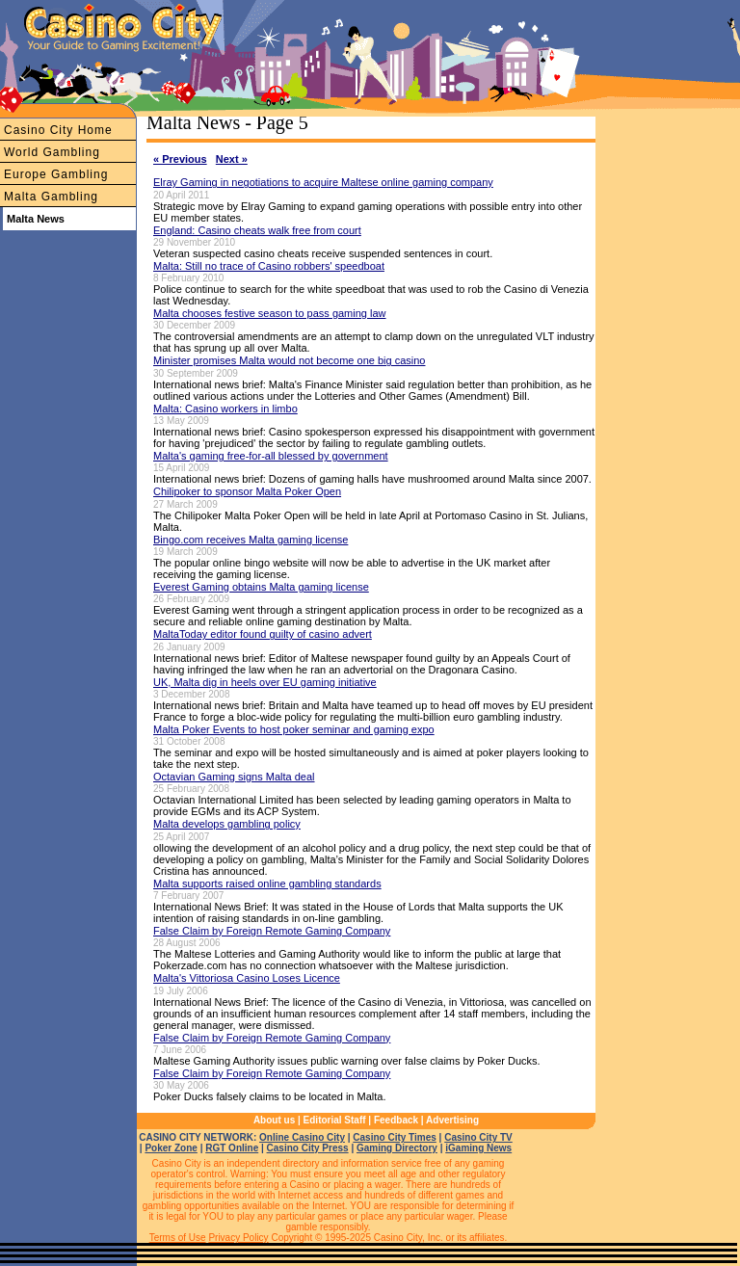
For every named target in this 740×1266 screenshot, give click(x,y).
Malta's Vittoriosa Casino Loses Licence (246, 978)
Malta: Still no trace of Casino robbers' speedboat (268, 266)
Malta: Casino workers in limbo (225, 408)
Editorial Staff (335, 1120)
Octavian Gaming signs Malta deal (234, 776)
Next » (232, 159)
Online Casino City (302, 1137)
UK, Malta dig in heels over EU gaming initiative (265, 682)
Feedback (396, 1120)
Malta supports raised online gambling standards (267, 883)
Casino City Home (58, 130)
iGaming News (478, 1148)
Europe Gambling (56, 174)
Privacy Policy (238, 1237)
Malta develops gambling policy (227, 824)
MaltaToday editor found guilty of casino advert (262, 634)
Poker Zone (171, 1148)
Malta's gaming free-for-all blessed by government (270, 456)
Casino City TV (478, 1137)
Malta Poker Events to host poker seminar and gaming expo (294, 729)
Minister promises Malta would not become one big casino (289, 360)
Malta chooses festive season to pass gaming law (269, 313)
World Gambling (52, 152)
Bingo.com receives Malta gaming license (250, 539)
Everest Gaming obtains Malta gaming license (261, 587)
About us (274, 1120)
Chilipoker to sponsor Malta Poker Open (247, 491)
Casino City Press (308, 1148)
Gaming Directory (397, 1148)
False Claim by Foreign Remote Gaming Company (271, 930)
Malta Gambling (51, 196)
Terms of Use (177, 1237)
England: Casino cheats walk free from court (257, 230)
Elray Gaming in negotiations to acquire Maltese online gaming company (323, 182)
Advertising (452, 1120)
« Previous (180, 159)
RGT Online (231, 1148)
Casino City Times (394, 1137)
